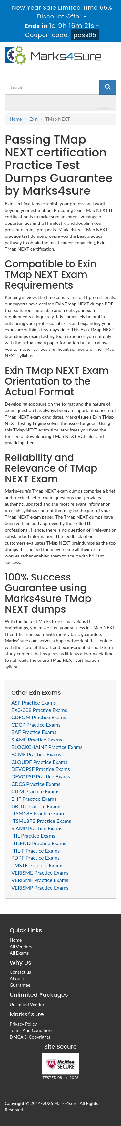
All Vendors (21, 946)
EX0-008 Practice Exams (39, 710)
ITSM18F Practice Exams (39, 813)
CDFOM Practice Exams (38, 717)
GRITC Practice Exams (36, 806)
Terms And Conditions (31, 1030)
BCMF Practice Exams (36, 754)
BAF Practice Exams (33, 732)
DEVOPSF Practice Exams (40, 769)
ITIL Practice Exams (33, 836)
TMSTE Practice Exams (37, 865)
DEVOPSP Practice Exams (40, 776)
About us (19, 978)
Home (16, 118)
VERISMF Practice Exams (39, 880)
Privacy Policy (23, 1024)
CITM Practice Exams (35, 791)
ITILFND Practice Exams (38, 843)
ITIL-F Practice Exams (35, 850)
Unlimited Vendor (27, 1004)
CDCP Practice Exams (36, 724)
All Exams (19, 953)
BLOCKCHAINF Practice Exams (47, 747)
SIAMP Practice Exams (36, 828)
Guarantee (20, 985)
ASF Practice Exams (33, 702)
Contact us (20, 972)
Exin (33, 118)
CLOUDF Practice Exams (39, 762)
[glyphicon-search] (107, 87)
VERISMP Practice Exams (39, 887)
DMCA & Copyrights (30, 1037)
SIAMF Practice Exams (36, 739)
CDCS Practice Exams (35, 784)
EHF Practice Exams (33, 799)
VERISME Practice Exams (39, 872)
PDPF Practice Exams (35, 858)
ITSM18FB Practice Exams (41, 821)
